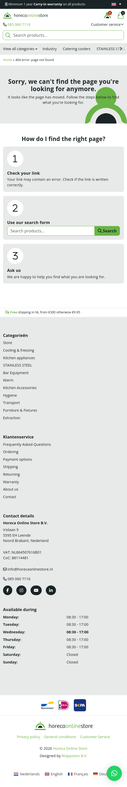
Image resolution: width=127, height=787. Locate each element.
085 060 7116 (19, 24)
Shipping (10, 466)
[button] (107, 24)
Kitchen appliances (19, 357)
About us (10, 489)
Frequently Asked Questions (27, 444)
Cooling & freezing (18, 350)
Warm (8, 380)
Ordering (10, 451)
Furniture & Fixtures (20, 410)
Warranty (11, 481)
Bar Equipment (16, 372)
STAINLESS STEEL (17, 365)
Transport (11, 402)
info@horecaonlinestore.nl (30, 569)
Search (107, 231)
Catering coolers (77, 48)
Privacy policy (28, 736)
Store (7, 342)
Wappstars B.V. (74, 755)
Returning (11, 474)
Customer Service (95, 736)
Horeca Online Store (70, 748)
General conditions (60, 736)
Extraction (11, 417)
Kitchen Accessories (20, 387)
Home (7, 60)
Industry (50, 48)
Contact (9, 496)
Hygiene (10, 395)
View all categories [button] (18, 48)
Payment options (17, 459)
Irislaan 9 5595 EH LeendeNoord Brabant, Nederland (26, 535)
